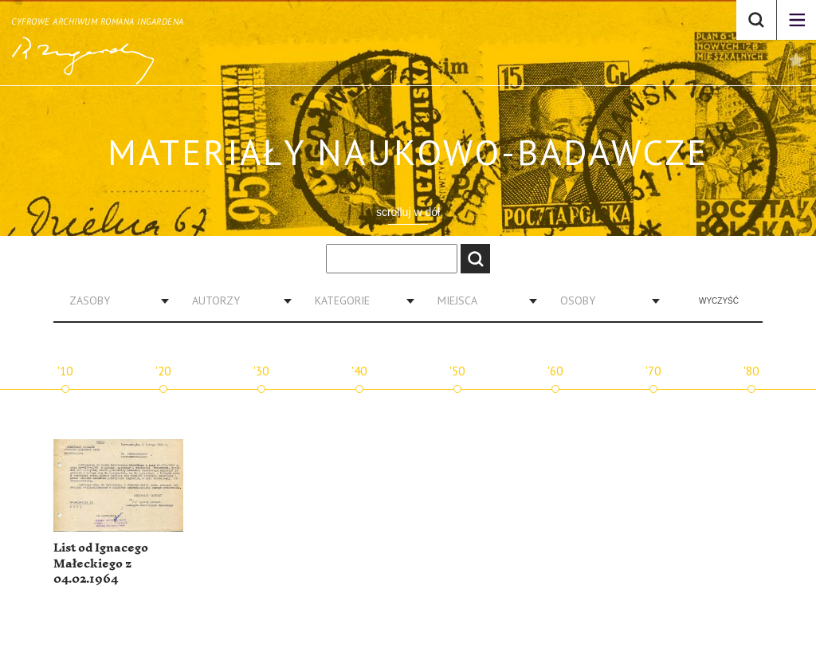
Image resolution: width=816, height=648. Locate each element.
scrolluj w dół (408, 212)
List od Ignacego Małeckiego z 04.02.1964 (100, 563)
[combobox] (113, 300)
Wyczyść (719, 301)
